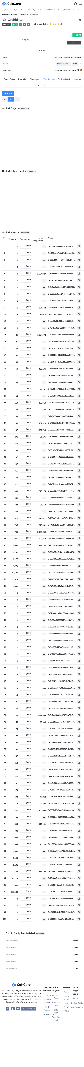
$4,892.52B (48, 10)
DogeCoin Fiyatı (56, 1018)
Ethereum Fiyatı (56, 1004)
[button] (24, 24)
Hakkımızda (47, 995)
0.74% (77, 35)
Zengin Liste (49, 79)
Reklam (67, 992)
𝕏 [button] (20, 25)
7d (5, 99)
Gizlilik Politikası (47, 1008)
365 (29, 10)
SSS (67, 1011)
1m (11, 99)
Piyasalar (22, 79)
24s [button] (74, 43)
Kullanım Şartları (47, 1001)
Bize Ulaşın (66, 1005)
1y (17, 99)
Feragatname (47, 1014)
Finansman (35, 79)
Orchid (23, 14)
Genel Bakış (9, 79)
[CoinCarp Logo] (12, 4)
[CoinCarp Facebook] (13, 1008)
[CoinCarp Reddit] (18, 1008)
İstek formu (66, 998)
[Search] (75, 3)
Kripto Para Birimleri (9, 14)
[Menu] (80, 3)
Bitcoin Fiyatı (56, 996)
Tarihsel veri (64, 79)
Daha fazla (42, 50)
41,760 (15, 10)
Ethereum (8, 93)
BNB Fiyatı (56, 1011)
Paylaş (41, 85)
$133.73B (66, 10)
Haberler (77, 79)
